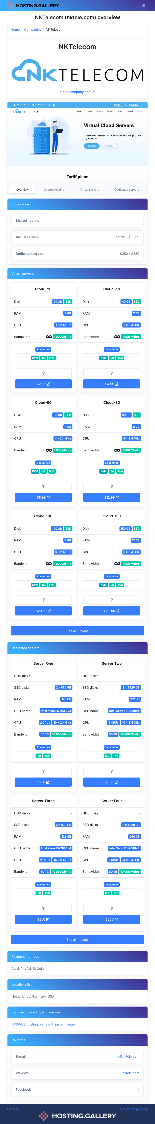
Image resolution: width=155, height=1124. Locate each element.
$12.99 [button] (112, 497)
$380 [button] (112, 919)
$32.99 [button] (111, 611)
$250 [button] (43, 782)
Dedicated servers (127, 189)
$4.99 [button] (111, 384)
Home (15, 29)
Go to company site (77, 92)
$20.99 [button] (43, 611)
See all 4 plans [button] (77, 940)
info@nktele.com (126, 1056)
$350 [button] (43, 919)
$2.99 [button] (43, 384)
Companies (32, 29)
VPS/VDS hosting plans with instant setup (43, 1024)
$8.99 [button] (43, 497)
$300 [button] (112, 782)
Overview (22, 189)
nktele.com (131, 1073)
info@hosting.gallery (134, 1109)
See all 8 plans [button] (77, 631)
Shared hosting (54, 189)
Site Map (13, 1109)
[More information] (43, 373)
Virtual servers (89, 189)
